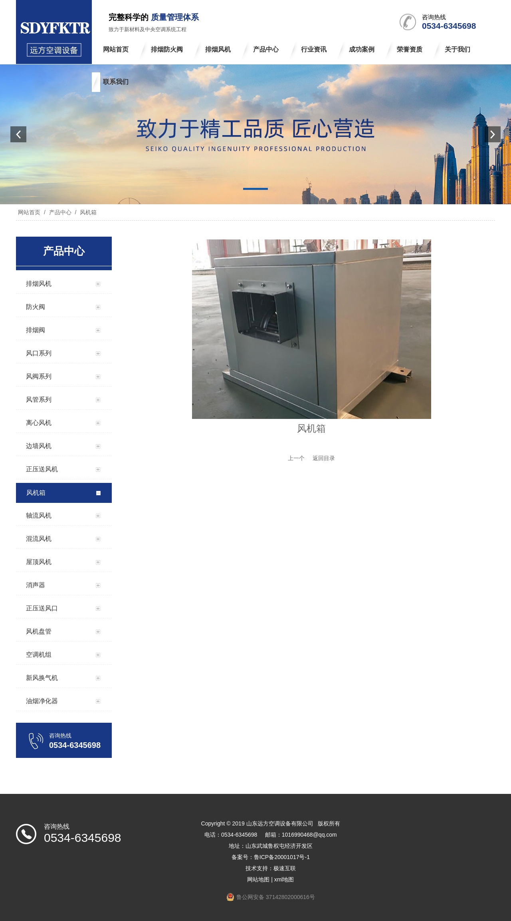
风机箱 (87, 212)
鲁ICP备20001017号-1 (282, 857)
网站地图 (258, 879)
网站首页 (29, 212)
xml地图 (284, 879)
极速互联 (284, 868)
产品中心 (60, 212)
